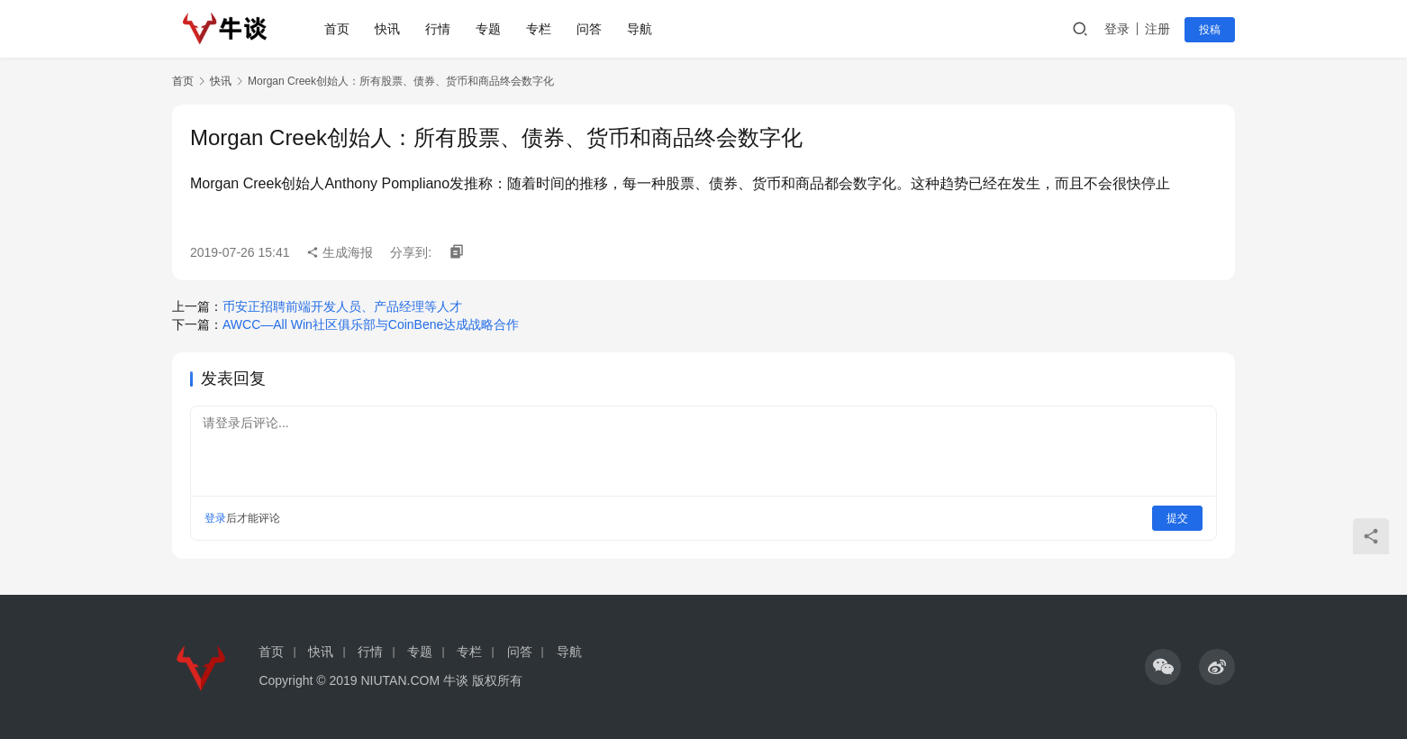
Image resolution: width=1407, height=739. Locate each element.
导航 (639, 29)
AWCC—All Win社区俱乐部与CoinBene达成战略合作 (370, 324)
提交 (1177, 518)
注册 (1157, 29)
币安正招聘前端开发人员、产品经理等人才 (342, 306)
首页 (336, 29)
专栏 (538, 29)
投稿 (1210, 29)
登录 (1117, 29)
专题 (488, 29)
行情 (437, 29)
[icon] (1163, 667)
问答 (589, 29)
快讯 (387, 29)
